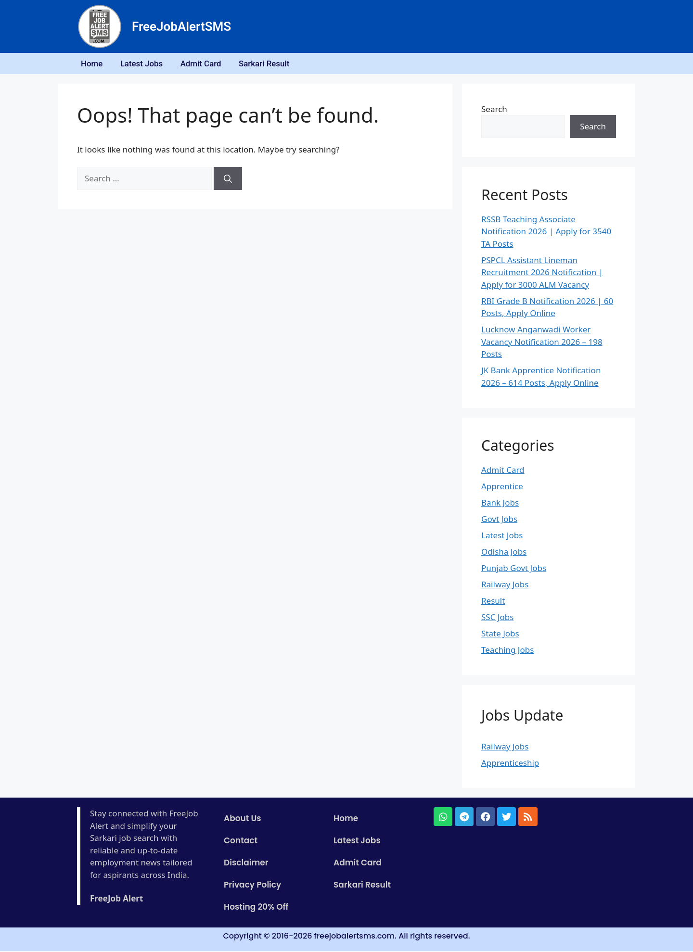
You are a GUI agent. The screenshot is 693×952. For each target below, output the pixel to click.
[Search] (228, 179)
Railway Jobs (504, 585)
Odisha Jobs (503, 553)
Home (93, 64)
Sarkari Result (270, 64)
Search (494, 109)
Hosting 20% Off (256, 908)
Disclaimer (246, 864)
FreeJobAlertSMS (181, 26)
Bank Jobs (500, 503)
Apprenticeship (510, 763)
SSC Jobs (497, 618)
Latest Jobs (144, 64)
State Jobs (500, 634)
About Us (242, 819)
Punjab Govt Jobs (513, 569)
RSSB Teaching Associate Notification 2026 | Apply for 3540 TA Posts (546, 232)
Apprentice (502, 487)
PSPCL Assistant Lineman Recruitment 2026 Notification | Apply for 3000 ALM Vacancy (542, 273)
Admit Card (206, 64)
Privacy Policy (252, 886)
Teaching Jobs (507, 651)
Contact (240, 842)
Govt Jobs (499, 520)
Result (493, 602)
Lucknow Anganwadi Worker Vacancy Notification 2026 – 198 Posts (542, 343)
